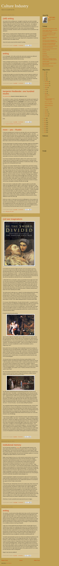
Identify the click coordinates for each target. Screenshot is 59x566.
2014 (45, 78)
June (46, 91)
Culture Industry (14, 6)
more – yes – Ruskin (12, 130)
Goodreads (45, 53)
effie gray (7, 211)
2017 (45, 72)
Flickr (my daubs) (46, 56)
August (46, 87)
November (47, 83)
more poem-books (17, 123)
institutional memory (12, 445)
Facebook (44, 51)
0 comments (20, 209)
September (47, 85)
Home (20, 560)
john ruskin (11, 211)
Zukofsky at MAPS (46, 61)
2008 (45, 126)
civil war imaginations (12, 219)
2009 (45, 124)
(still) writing (8, 18)
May (46, 93)
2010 (45, 122)
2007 (45, 128)
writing (6, 53)
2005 (45, 132)
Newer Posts (4, 560)
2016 (45, 74)
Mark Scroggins (52, 17)
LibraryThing (45, 55)
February (46, 113)
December (47, 81)
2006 (45, 130)
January (46, 115)
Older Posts (37, 560)
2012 (45, 118)
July (46, 89)
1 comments (20, 555)
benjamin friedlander (9, 123)
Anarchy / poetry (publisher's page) (49, 33)
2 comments (20, 45)
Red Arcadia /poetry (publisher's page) (50, 28)
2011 (45, 120)
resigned (17, 447)
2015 (45, 76)
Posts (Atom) (8, 563)
